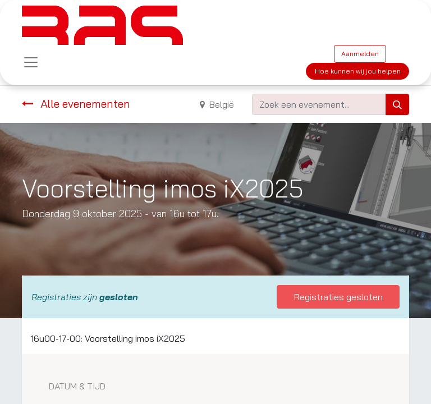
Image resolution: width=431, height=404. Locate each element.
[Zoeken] (397, 104)
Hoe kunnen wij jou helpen (358, 71)
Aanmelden (360, 53)
